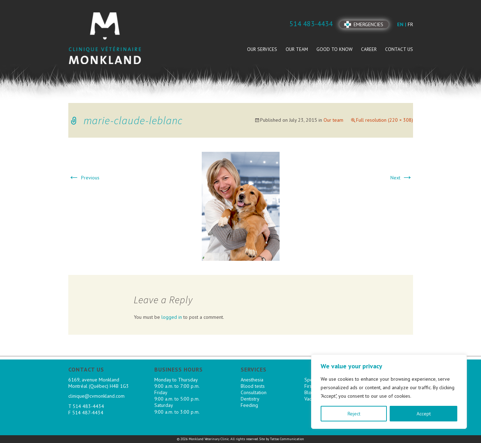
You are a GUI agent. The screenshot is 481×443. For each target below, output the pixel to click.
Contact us (399, 49)
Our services (262, 49)
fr (410, 24)
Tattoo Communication (287, 439)
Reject (354, 413)
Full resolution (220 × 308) (384, 120)
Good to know (334, 49)
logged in (171, 317)
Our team (297, 49)
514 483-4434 (88, 406)
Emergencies (368, 24)
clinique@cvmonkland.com (96, 396)
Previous (83, 177)
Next (401, 177)
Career (369, 49)
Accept (424, 413)
